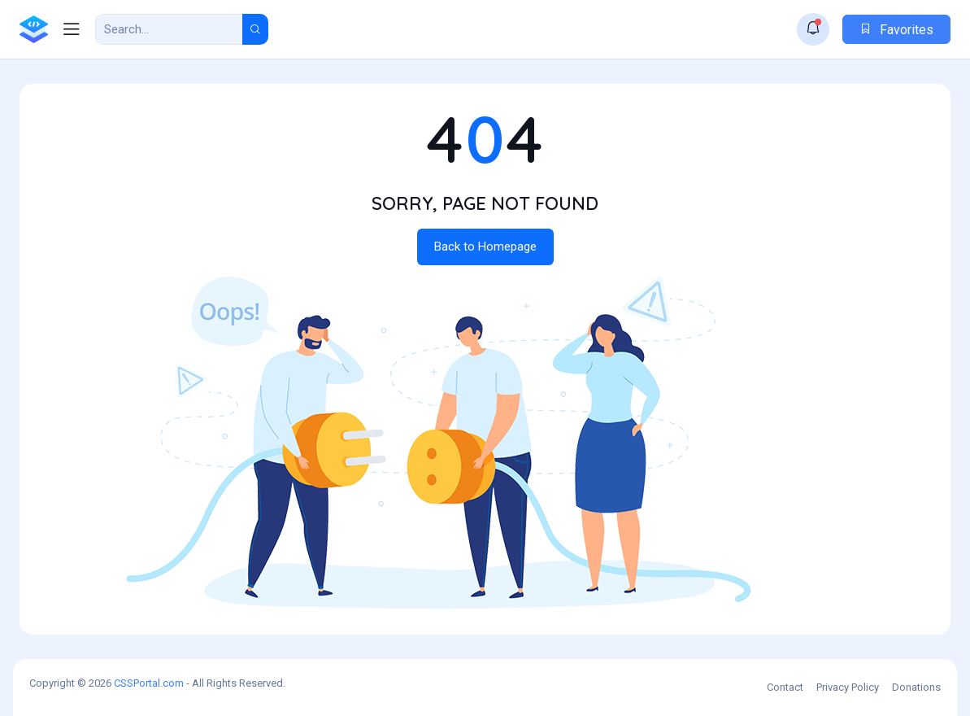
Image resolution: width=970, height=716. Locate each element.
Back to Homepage (485, 246)
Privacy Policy (847, 687)
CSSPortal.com (149, 683)
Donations (916, 687)
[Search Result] (169, 29)
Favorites (896, 29)
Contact (785, 687)
